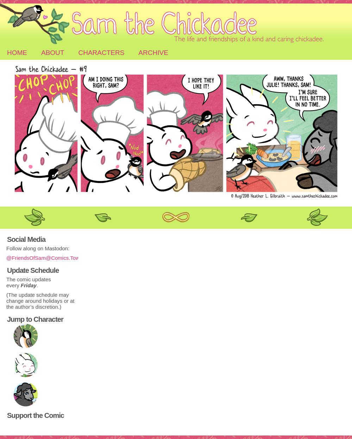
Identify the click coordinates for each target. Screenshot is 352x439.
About (52, 52)
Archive (153, 52)
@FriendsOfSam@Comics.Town (44, 258)
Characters (101, 52)
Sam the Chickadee (176, 25)
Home (17, 52)
